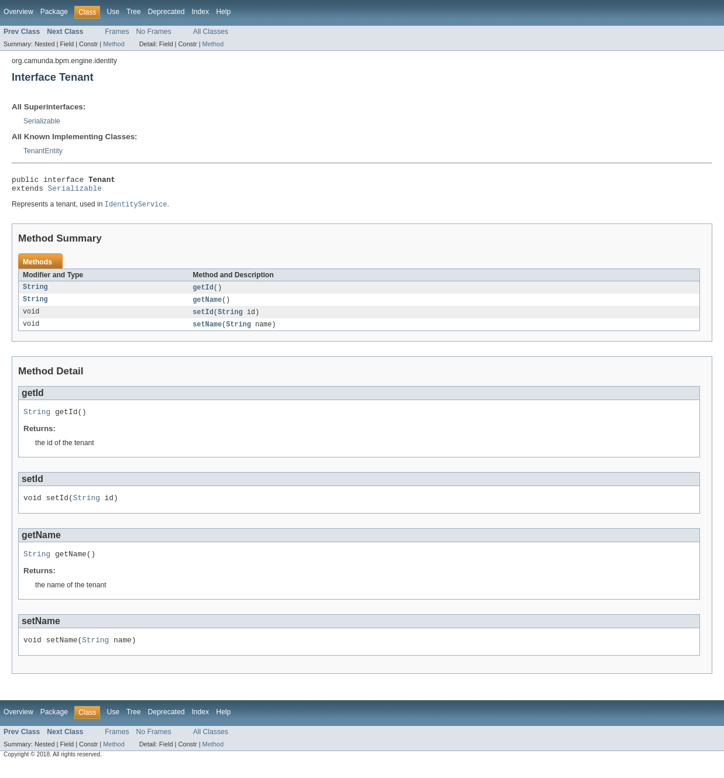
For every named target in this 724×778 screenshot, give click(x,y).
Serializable (41, 121)
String (35, 292)
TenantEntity (43, 151)
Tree (133, 12)
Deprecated (166, 12)
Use (113, 12)
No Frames (153, 31)
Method (113, 43)
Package (54, 12)
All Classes (210, 31)
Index (200, 12)
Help (223, 12)
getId (203, 292)
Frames (117, 31)
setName (207, 330)
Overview (18, 12)
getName (207, 304)
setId (203, 317)
